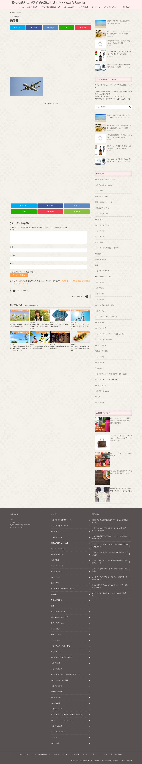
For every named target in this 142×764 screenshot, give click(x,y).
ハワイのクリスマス (102, 271)
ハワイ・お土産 (32, 7)
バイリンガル (100, 294)
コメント (13, 230)
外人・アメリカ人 (101, 282)
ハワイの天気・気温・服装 (104, 305)
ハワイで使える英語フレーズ (50, 7)
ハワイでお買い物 (101, 214)
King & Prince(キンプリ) (103, 276)
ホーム (22, 7)
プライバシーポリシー (111, 7)
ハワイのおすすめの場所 (103, 339)
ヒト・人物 (99, 242)
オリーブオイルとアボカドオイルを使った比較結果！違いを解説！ (113, 34)
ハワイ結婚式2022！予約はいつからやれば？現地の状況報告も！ (113, 44)
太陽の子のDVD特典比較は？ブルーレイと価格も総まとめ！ (113, 24)
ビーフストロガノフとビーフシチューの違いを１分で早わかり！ (110, 578)
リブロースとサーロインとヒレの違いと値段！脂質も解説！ (110, 570)
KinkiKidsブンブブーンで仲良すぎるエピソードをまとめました (121, 490)
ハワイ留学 (99, 191)
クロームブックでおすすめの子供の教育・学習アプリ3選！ (113, 67)
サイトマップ (96, 7)
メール (13, 255)
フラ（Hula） (100, 299)
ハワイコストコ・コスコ (103, 185)
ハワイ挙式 (99, 219)
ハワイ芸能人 (100, 288)
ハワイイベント (100, 311)
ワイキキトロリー (101, 196)
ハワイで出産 (100, 362)
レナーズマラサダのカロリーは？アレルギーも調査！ (109, 594)
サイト (12, 264)
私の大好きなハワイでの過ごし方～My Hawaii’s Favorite (49, 2)
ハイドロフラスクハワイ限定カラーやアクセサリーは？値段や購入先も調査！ (121, 420)
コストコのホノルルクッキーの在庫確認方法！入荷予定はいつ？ (110, 562)
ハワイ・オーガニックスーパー (106, 379)
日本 (96, 265)
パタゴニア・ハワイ (102, 208)
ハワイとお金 (100, 236)
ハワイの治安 (84, 7)
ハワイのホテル (100, 231)
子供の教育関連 (100, 259)
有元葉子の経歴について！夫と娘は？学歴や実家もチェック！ (121, 472)
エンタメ (98, 397)
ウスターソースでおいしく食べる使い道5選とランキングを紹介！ (113, 55)
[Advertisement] (50, 55)
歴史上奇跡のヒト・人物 (103, 202)
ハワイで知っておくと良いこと (106, 317)
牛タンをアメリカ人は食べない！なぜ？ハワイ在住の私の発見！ (110, 586)
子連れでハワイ (100, 368)
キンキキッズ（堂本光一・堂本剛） (107, 248)
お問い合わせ (126, 7)
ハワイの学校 (100, 402)
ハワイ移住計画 (100, 345)
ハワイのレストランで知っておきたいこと (110, 334)
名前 (12, 247)
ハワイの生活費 (100, 328)
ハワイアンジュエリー (103, 391)
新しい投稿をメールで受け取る (23, 272)
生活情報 (98, 254)
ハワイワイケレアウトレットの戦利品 (121, 454)
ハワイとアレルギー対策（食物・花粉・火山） (111, 374)
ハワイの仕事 (100, 357)
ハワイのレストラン (69, 7)
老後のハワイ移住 (101, 351)
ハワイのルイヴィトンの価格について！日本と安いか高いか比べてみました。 (121, 438)
